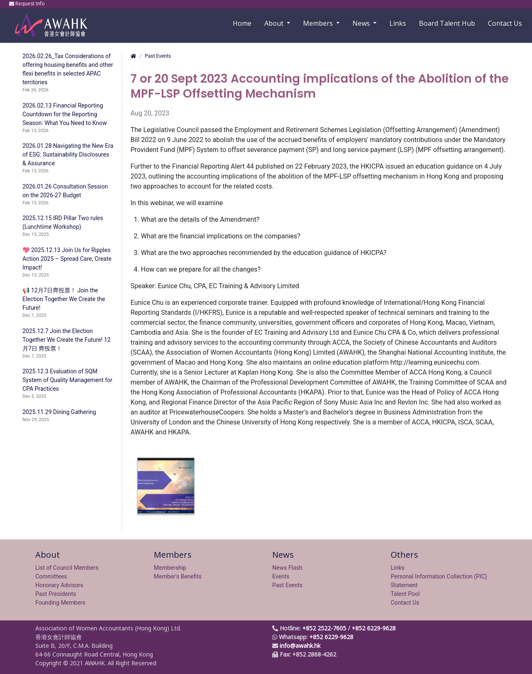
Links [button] (397, 23)
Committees (51, 576)
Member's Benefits (178, 576)
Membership (170, 567)
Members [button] (319, 23)
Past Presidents (55, 594)
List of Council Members (67, 567)
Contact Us (505, 23)
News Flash (287, 567)
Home (242, 23)
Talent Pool (405, 594)
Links (397, 567)
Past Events (158, 56)
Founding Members (60, 602)
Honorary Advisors (59, 585)
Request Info (27, 3)
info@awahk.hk (300, 645)
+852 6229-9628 (374, 628)
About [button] (274, 23)
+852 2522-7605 (324, 628)
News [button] (362, 23)
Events (280, 576)
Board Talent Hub (447, 23)
